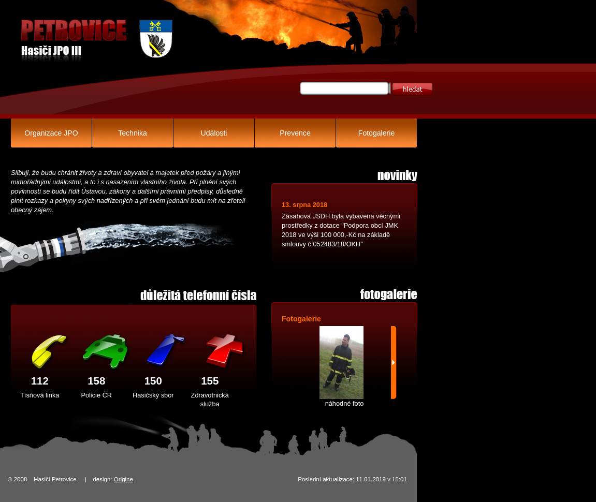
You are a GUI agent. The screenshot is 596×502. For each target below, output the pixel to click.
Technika (132, 133)
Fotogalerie (376, 133)
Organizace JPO (51, 133)
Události (214, 133)
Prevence (295, 133)
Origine (123, 479)
